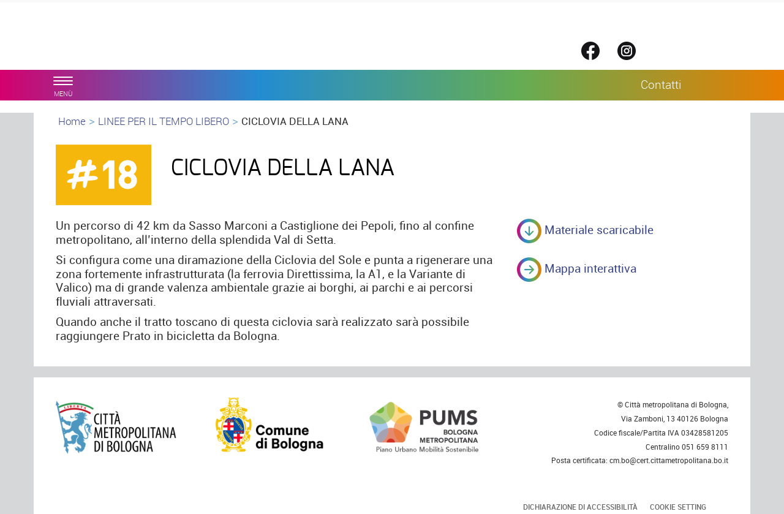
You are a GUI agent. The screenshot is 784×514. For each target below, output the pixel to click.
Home (72, 121)
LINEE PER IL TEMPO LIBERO (163, 121)
